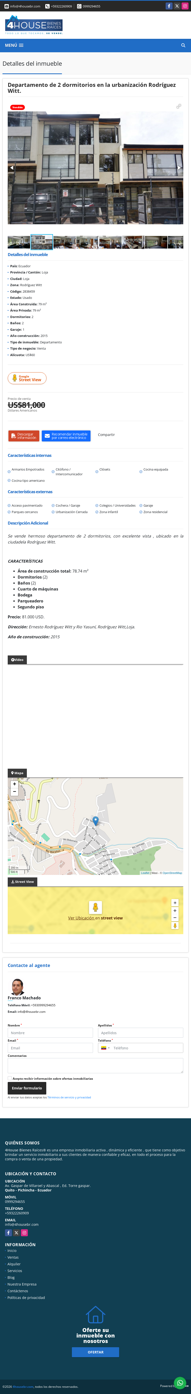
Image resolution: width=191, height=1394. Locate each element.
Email (13, 1040)
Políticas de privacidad (26, 1297)
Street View (27, 378)
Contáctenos (17, 1290)
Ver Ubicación (81, 918)
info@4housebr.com (32, 1012)
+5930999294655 (43, 1005)
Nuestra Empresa (22, 1284)
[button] (179, 106)
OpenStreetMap (172, 872)
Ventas (13, 1257)
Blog (11, 1277)
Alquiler (14, 1264)
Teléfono (105, 1040)
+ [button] (14, 784)
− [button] (14, 792)
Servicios (14, 1270)
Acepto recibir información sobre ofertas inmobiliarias (53, 1078)
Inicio (11, 1250)
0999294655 (91, 6)
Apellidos (106, 1025)
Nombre (15, 1025)
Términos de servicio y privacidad (69, 1097)
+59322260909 (61, 6)
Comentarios (17, 1056)
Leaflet (145, 872)
